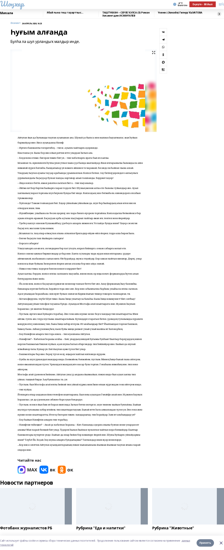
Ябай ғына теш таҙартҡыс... (65, 12)
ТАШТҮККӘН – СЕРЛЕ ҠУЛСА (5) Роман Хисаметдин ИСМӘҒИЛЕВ (125, 14)
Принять (205, 542)
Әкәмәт (15, 23)
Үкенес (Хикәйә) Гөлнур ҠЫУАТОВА (180, 12)
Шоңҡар (12, 4)
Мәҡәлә (6, 13)
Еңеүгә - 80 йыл (203, 4)
